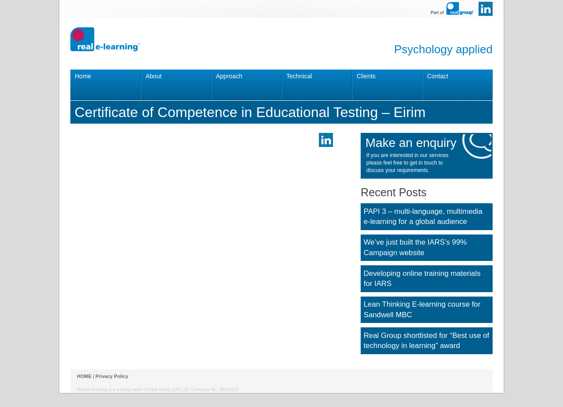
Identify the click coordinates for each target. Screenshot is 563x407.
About (154, 76)
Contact (437, 76)
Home (83, 76)
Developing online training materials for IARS (422, 278)
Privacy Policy (111, 376)
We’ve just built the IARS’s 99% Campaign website (415, 247)
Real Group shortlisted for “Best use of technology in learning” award (426, 340)
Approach (229, 76)
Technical (299, 76)
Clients (366, 76)
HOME (84, 376)
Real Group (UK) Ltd (168, 389)
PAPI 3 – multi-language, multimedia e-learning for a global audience (423, 216)
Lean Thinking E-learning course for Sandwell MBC (422, 309)
